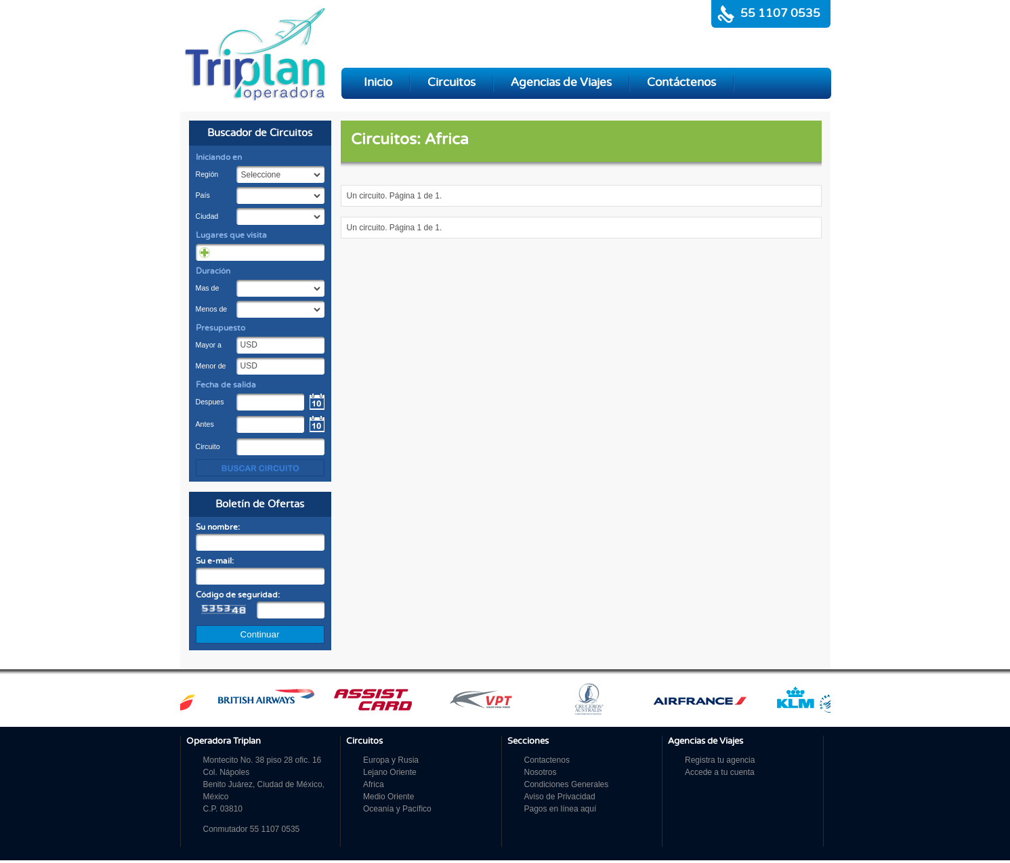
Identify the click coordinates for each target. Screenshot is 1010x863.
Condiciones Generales (566, 784)
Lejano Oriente (390, 772)
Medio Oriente (388, 796)
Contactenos (547, 760)
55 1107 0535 (780, 13)
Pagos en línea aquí (560, 809)
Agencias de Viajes (561, 82)
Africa (373, 784)
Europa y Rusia (391, 760)
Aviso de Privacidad (559, 796)
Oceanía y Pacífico (397, 809)
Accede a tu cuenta (720, 772)
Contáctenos (681, 82)
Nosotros (540, 772)
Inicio (378, 82)
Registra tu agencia (720, 760)
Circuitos (451, 82)
